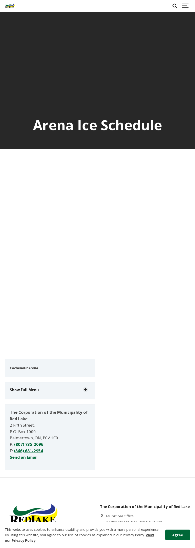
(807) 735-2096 (28, 444)
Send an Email (24, 457)
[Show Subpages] (85, 389)
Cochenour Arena (24, 368)
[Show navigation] (185, 6)
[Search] (175, 6)
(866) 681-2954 (28, 450)
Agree (177, 535)
